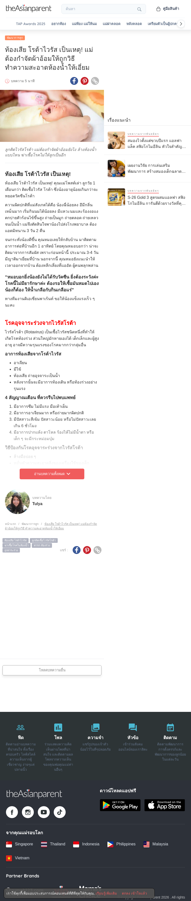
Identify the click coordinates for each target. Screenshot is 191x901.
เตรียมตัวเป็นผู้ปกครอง (165, 24)
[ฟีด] (20, 745)
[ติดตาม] (170, 745)
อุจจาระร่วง (11, 548)
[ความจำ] (95, 745)
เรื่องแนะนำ (119, 118)
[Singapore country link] (19, 843)
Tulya (37, 502)
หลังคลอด (134, 24)
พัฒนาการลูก (15, 36)
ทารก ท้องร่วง (42, 544)
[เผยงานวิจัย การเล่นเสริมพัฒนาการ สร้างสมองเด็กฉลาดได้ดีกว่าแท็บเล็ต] (147, 167)
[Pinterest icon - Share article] (85, 80)
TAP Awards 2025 (30, 24)
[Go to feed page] (28, 10)
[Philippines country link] (121, 843)
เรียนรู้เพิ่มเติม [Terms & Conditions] (106, 893)
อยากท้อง (58, 24)
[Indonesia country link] (86, 843)
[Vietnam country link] (17, 857)
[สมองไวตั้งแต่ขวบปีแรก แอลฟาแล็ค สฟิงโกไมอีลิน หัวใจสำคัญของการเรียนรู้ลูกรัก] (147, 138)
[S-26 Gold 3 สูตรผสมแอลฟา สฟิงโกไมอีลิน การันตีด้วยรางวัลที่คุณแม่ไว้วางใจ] (147, 195)
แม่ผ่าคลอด (111, 24)
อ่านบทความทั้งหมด (52, 473)
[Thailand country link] (53, 843)
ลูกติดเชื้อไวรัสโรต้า (44, 539)
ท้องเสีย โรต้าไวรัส (15, 539)
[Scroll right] (181, 24)
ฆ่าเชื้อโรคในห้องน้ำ (16, 544)
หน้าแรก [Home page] (10, 522)
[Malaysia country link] (155, 843)
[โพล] (58, 745)
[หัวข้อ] (132, 745)
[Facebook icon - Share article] (74, 80)
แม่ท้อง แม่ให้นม (84, 24)
